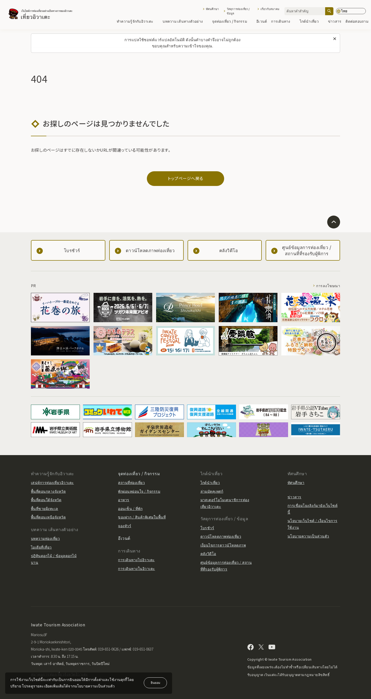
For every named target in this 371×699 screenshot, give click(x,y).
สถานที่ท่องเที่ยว (131, 482)
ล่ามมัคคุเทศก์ (211, 491)
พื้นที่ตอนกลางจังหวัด (48, 491)
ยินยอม (155, 682)
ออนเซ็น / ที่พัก (130, 508)
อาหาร (123, 499)
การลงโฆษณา (328, 285)
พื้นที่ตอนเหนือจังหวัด (48, 516)
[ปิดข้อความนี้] (335, 39)
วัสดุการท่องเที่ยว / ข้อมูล (238, 11)
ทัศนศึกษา (212, 9)
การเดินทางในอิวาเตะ (136, 568)
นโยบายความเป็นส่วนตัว (308, 536)
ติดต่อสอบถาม (356, 21)
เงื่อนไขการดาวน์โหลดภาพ (223, 545)
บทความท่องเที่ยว (45, 538)
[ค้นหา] (329, 11)
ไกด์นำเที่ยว (312, 21)
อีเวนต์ (261, 21)
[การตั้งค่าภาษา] (351, 11)
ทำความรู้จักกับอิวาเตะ (137, 21)
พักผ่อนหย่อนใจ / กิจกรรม (139, 491)
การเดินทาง (283, 21)
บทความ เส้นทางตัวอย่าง (185, 21)
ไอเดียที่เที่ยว (41, 547)
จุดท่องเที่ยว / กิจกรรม (232, 21)
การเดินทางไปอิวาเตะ (136, 559)
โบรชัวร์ (207, 527)
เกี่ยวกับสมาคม (269, 9)
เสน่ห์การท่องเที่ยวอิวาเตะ (52, 482)
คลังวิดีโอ (208, 553)
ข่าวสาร (335, 21)
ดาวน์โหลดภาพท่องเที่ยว (220, 536)
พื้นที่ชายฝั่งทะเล (44, 508)
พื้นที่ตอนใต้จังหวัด (46, 499)
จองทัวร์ (124, 525)
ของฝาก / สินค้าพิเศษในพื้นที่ (142, 516)
